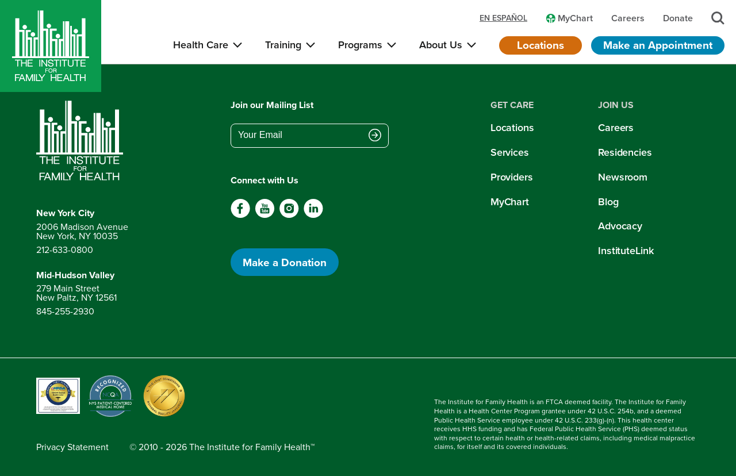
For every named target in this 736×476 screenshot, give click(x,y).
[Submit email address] (375, 136)
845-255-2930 (65, 311)
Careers (616, 127)
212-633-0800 (64, 249)
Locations (540, 45)
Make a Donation (285, 262)
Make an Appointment (657, 45)
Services (509, 152)
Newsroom (622, 177)
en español (503, 18)
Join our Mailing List (272, 105)
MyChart (509, 201)
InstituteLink (626, 250)
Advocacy (620, 225)
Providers (511, 177)
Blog (608, 201)
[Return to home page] (82, 141)
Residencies (625, 152)
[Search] (717, 18)
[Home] (50, 46)
